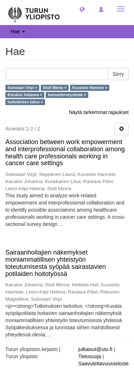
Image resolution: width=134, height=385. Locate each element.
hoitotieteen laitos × (25, 102)
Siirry (118, 74)
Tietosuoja (89, 356)
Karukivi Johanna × (25, 95)
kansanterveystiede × (67, 95)
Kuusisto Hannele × (89, 87)
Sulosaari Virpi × (22, 87)
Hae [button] (18, 31)
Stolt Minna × (54, 87)
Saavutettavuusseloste (103, 363)
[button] (82, 9)
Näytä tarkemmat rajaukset (99, 112)
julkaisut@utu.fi (95, 349)
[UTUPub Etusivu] (34, 12)
